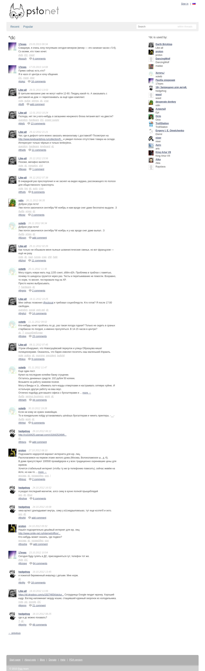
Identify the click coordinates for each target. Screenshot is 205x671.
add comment (35, 104)
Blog (42, 659)
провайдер (37, 475)
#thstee (22, 336)
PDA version (75, 659)
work (47, 396)
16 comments (37, 81)
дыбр (21, 211)
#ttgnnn (22, 605)
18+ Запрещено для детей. (171, 87)
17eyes (22, 44)
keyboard (45, 146)
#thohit (22, 517)
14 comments (38, 313)
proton (22, 450)
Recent (14, 26)
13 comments (36, 123)
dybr (20, 55)
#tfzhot (22, 260)
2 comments (36, 214)
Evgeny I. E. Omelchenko (170, 130)
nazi (30, 257)
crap (46, 100)
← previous (14, 633)
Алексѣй (161, 109)
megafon (33, 165)
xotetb (22, 223)
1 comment (36, 169)
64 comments (38, 563)
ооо (47, 475)
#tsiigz (21, 81)
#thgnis (22, 290)
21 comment (37, 605)
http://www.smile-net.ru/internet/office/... (39, 533)
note (20, 100)
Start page (14, 659)
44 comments (38, 399)
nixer (158, 137)
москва (22, 475)
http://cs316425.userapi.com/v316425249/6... (42, 434)
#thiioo (21, 359)
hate (55, 257)
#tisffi (21, 104)
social (32, 309)
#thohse (22, 498)
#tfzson (22, 237)
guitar (27, 100)
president (51, 355)
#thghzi (22, 313)
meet (31, 55)
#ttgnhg (22, 624)
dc (41, 100)
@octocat (48, 302)
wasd (159, 94)
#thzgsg (22, 563)
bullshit (61, 355)
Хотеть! (160, 73)
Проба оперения (165, 80)
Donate (52, 659)
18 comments (36, 582)
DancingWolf (163, 58)
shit (41, 165)
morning (40, 355)
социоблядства (34, 332)
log (26, 188)
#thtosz (22, 479)
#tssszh (22, 58)
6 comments (36, 422)
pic (25, 601)
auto (35, 188)
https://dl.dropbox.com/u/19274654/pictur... (41, 594)
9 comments (36, 359)
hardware (34, 120)
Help (62, 659)
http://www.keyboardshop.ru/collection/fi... (40, 139)
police (27, 355)
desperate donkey (166, 101)
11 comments (37, 149)
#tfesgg (22, 169)
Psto (20, 668)
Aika (158, 159)
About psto (30, 659)
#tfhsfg (22, 192)
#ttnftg (21, 582)
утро (28, 211)
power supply (52, 120)
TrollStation (162, 123)
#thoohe (22, 544)
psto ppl (40, 309)
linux (29, 495)
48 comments (38, 624)
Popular (28, 26)
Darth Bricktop (164, 44)
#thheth (22, 400)
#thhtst (22, 422)
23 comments (38, 336)
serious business (34, 396)
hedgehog (24, 431)
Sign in (185, 3)
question (22, 120)
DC (26, 55)
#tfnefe (22, 150)
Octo (158, 116)
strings (35, 100)
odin (20, 200)
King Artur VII (163, 152)
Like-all (22, 90)
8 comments (36, 191)
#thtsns (22, 442)
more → (86, 392)
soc (20, 495)
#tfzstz (21, 215)
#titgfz (21, 123)
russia (37, 257)
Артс (158, 145)
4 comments (37, 58)
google (32, 601)
